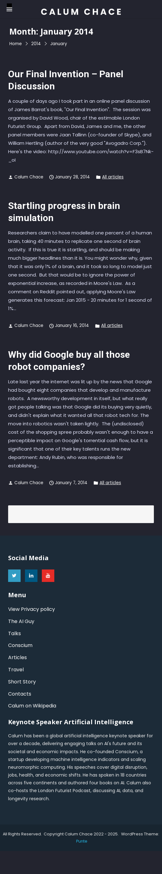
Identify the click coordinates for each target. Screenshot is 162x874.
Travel (16, 669)
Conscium (20, 645)
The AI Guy (21, 621)
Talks (14, 633)
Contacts (19, 693)
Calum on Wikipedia (32, 705)
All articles (113, 177)
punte (81, 841)
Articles (17, 657)
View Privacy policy (31, 609)
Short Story (22, 681)
